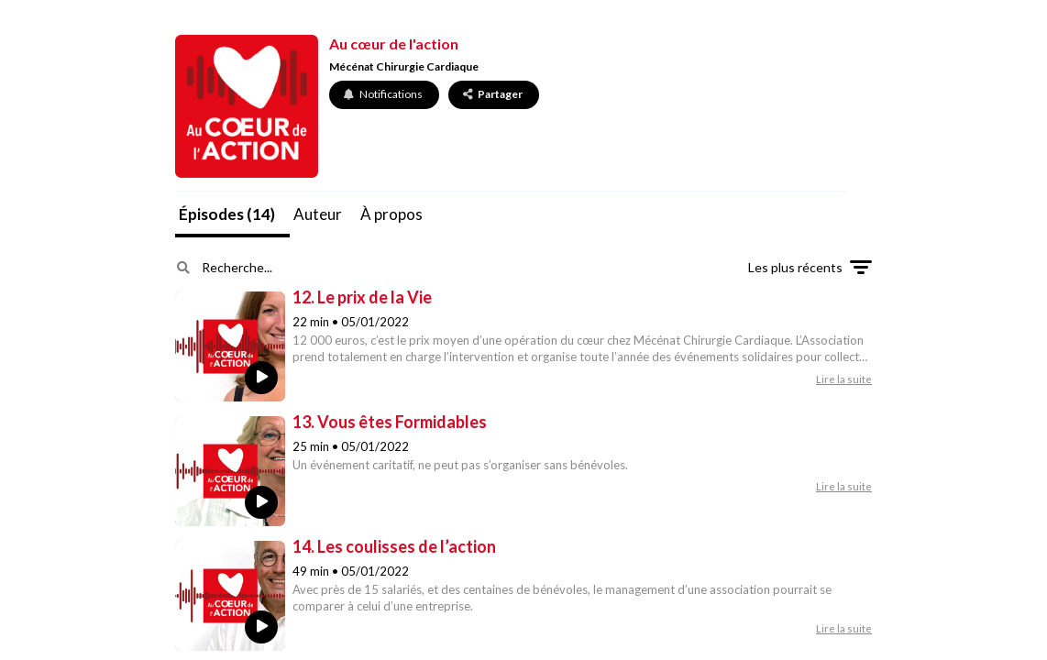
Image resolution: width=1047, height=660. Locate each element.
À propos (391, 214)
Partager (492, 94)
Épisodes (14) (227, 214)
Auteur (317, 214)
